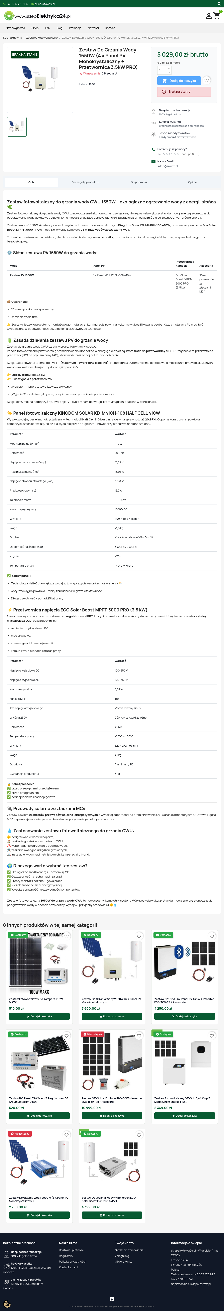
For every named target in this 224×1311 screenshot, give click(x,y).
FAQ (47, 28)
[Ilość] (162, 70)
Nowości (93, 28)
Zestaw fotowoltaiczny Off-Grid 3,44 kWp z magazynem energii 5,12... (182, 1100)
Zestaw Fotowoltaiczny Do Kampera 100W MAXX (36, 1000)
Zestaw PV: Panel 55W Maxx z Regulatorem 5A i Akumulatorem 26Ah (38, 1100)
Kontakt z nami (68, 1267)
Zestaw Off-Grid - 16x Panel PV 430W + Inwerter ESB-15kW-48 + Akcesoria (112, 1100)
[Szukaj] (219, 3)
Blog (60, 28)
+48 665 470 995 (178, 154)
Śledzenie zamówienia (129, 1250)
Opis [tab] (31, 182)
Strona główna (15, 28)
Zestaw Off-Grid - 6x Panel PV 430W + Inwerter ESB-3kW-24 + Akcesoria (184, 1000)
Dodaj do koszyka (179, 80)
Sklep (34, 28)
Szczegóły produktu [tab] (85, 182)
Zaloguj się (122, 1256)
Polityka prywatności (72, 1261)
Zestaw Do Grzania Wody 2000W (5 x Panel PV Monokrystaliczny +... (38, 1199)
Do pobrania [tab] (139, 182)
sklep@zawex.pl (167, 166)
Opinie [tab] (192, 182)
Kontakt (110, 28)
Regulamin (66, 1256)
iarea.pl (151, 1306)
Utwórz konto (123, 1261)
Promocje (75, 28)
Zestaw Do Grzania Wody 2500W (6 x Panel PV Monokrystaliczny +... (111, 1000)
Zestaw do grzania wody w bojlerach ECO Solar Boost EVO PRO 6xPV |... (109, 1199)
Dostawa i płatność (71, 1250)
